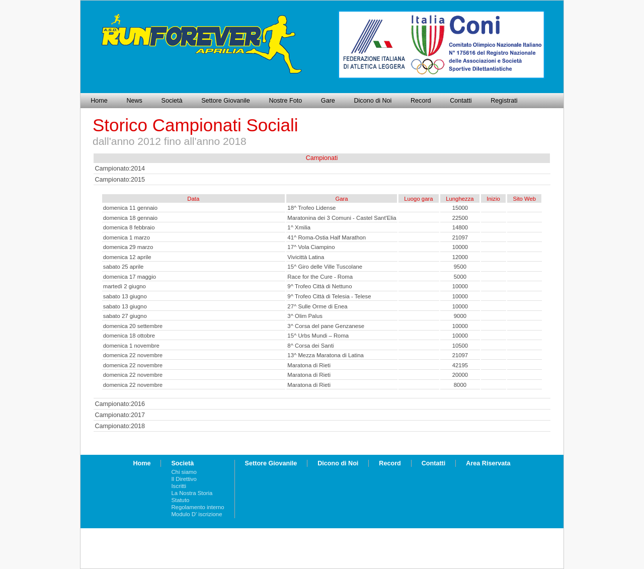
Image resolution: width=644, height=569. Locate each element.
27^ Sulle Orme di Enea (317, 306)
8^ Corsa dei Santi (310, 346)
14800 (460, 227)
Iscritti (178, 486)
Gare (328, 100)
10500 (460, 346)
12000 (460, 257)
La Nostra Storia (191, 493)
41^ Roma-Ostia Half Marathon (326, 237)
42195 (460, 365)
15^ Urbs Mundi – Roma (318, 336)
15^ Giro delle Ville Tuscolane (324, 267)
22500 (460, 218)
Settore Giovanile (225, 100)
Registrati (504, 100)
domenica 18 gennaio (130, 218)
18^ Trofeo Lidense (311, 208)
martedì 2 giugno (124, 286)
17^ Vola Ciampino (311, 247)
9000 (460, 316)
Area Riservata (488, 463)
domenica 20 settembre (133, 326)
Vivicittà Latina (305, 257)
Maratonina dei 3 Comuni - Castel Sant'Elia (341, 218)
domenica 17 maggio (129, 277)
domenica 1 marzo (126, 237)
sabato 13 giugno (125, 296)
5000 (460, 277)
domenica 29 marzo (128, 247)
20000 (460, 375)
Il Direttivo (183, 479)
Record (421, 100)
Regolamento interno (197, 507)
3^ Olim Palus (305, 316)
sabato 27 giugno (125, 316)
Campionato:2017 (120, 415)
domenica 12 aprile (127, 257)
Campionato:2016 (120, 404)
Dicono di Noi (372, 100)
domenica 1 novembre (131, 346)
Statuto (180, 500)
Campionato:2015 (120, 179)
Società (172, 100)
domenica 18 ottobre (129, 336)
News (134, 100)
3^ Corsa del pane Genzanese (325, 326)
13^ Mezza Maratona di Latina (325, 355)
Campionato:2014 (120, 168)
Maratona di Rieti (309, 365)
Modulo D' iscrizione (196, 514)
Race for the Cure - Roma (320, 277)
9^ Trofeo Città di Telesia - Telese (329, 296)
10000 (460, 247)
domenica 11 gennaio (130, 208)
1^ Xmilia (298, 227)
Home (99, 100)
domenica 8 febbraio (129, 227)
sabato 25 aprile (123, 267)
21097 (460, 237)
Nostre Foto (285, 100)
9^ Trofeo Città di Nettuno (319, 286)
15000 (460, 208)
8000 (460, 385)
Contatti (460, 100)
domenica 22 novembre (133, 355)
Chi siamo (183, 472)
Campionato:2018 (120, 426)
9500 (460, 267)
